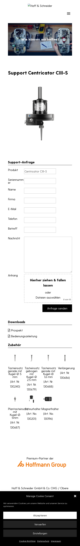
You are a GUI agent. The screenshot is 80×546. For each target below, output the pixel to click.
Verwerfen (40, 524)
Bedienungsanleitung (22, 336)
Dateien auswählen (48, 297)
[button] (75, 496)
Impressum (56, 541)
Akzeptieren (40, 515)
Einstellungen (40, 533)
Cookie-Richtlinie (27, 541)
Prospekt (15, 330)
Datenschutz (43, 541)
